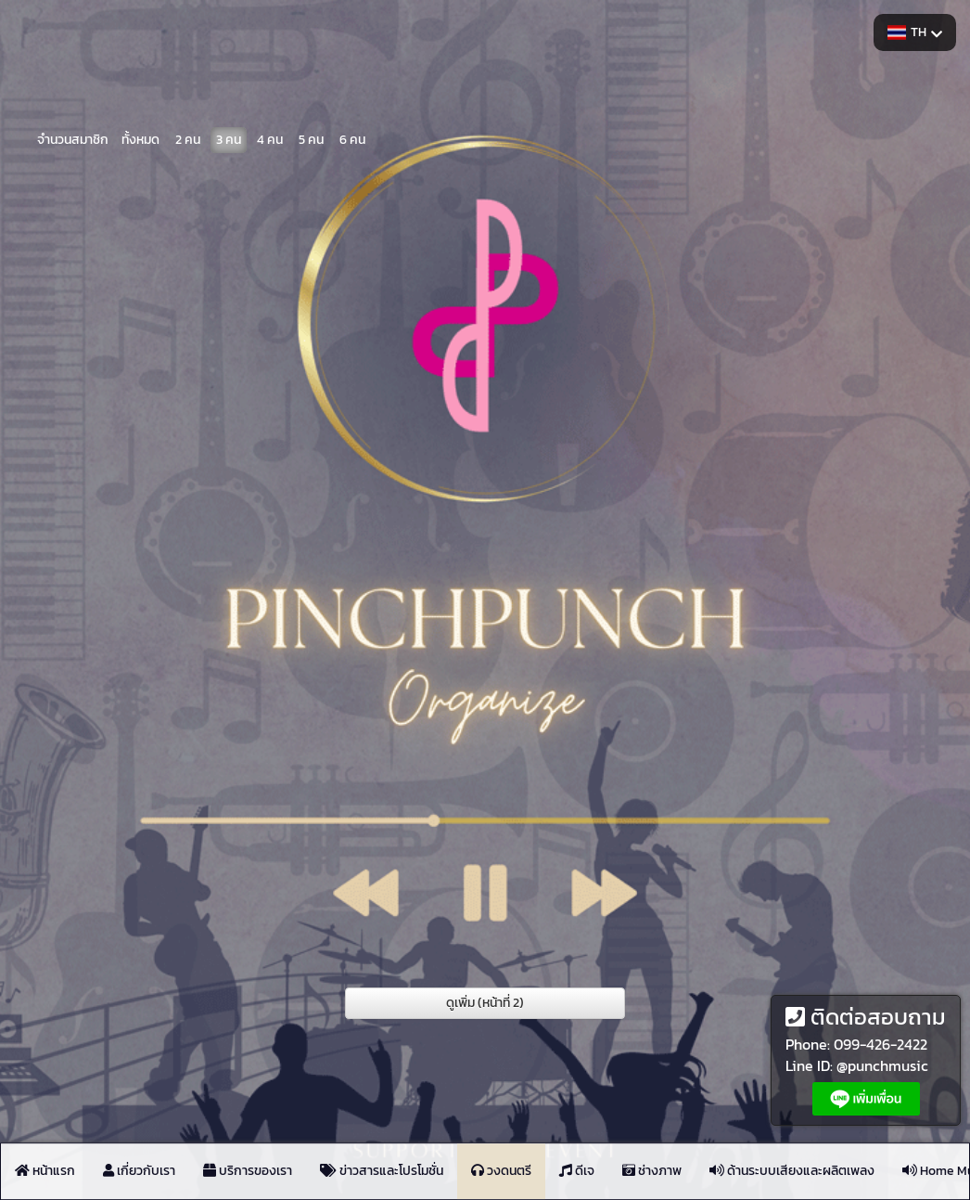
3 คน (228, 138)
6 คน (352, 138)
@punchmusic (882, 1065)
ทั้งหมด (140, 138)
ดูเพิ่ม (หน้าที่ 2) (485, 1003)
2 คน (187, 138)
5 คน (311, 138)
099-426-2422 (880, 1044)
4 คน (270, 138)
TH (914, 32)
